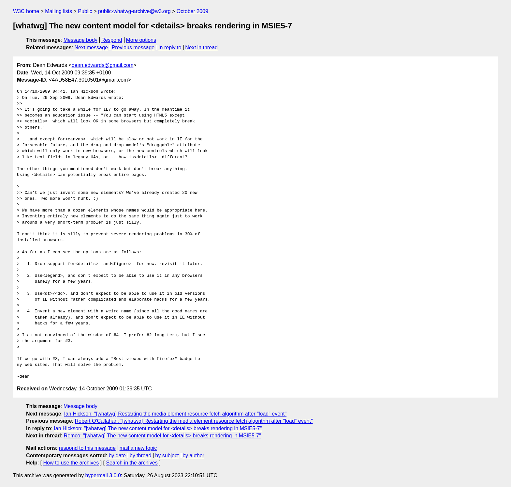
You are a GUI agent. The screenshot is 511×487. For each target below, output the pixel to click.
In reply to (169, 47)
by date (117, 455)
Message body (80, 40)
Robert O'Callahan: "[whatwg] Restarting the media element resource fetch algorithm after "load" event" (194, 421)
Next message (91, 47)
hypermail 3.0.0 (103, 475)
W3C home (26, 11)
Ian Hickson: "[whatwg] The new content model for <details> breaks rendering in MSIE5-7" (158, 428)
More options (141, 40)
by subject (167, 455)
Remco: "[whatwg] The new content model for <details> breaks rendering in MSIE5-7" (162, 435)
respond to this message (87, 448)
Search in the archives (131, 462)
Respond (111, 40)
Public (85, 11)
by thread (141, 455)
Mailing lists (58, 11)
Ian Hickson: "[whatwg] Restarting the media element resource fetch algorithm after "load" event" (175, 413)
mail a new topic (138, 448)
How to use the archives (71, 462)
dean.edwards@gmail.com (103, 65)
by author (193, 455)
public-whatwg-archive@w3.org (134, 11)
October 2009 (192, 11)
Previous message (133, 47)
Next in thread (201, 47)
